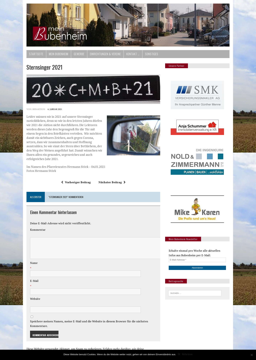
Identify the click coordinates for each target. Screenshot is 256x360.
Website (32, 297)
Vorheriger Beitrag (74, 180)
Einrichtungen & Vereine (102, 55)
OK (179, 354)
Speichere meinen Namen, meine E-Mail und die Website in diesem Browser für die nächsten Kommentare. (95, 319)
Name (30, 261)
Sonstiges (148, 55)
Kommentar (34, 228)
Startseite (33, 55)
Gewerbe (75, 55)
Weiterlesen (187, 354)
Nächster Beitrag (110, 180)
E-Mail (31, 279)
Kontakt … (129, 55)
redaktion (35, 111)
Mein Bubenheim (55, 55)
